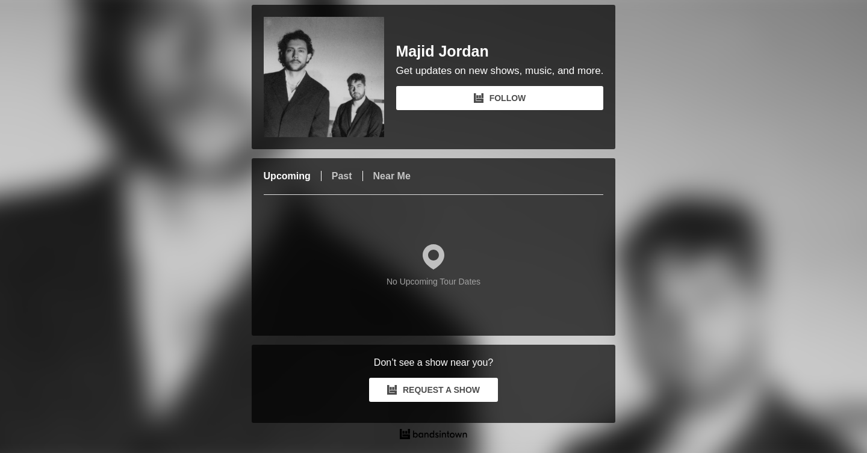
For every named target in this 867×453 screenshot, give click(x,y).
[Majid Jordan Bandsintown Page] (330, 77)
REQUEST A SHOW (433, 390)
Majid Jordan (442, 51)
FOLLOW (500, 98)
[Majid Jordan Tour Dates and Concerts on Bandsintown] (434, 435)
